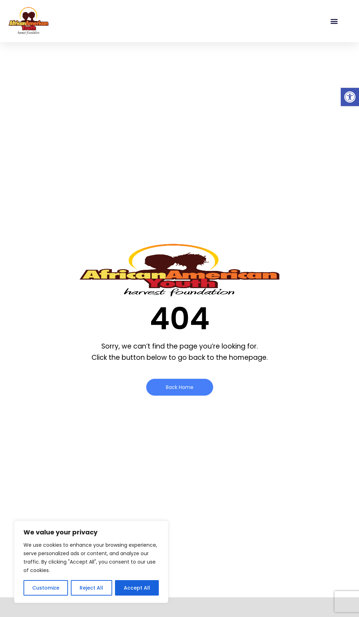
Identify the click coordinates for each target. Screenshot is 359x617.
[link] (350, 97)
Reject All (91, 587)
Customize (45, 587)
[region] (91, 562)
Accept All (137, 587)
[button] (334, 21)
